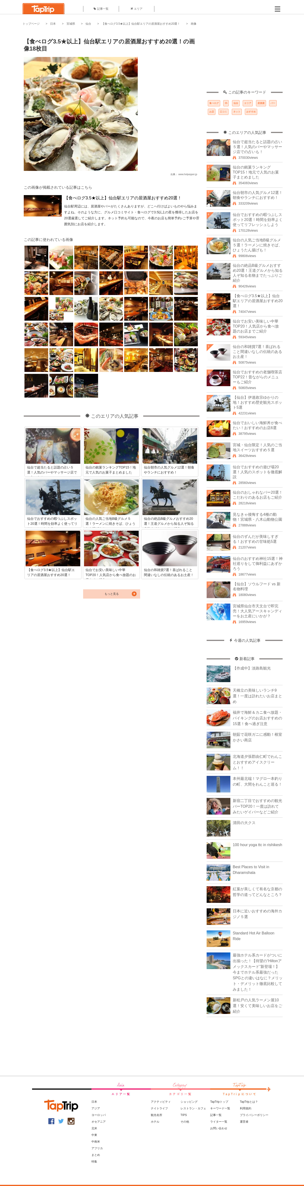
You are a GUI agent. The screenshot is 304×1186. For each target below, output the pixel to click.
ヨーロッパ (98, 1115)
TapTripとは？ (249, 1101)
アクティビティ (161, 1101)
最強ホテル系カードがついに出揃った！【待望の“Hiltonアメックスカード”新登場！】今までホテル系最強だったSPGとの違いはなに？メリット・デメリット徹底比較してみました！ (258, 972)
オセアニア (98, 1121)
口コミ (223, 111)
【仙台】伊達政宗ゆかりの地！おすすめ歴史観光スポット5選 (257, 402)
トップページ (31, 23)
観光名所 (156, 1115)
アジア (95, 1108)
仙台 (88, 23)
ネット (236, 111)
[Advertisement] (245, 60)
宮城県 (70, 23)
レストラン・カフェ (193, 1108)
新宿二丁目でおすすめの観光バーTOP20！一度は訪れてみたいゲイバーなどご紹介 (257, 806)
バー (273, 103)
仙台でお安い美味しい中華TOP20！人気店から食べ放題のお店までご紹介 (256, 326)
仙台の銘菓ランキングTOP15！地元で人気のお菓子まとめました (256, 172)
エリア (136, 8)
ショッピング (189, 1101)
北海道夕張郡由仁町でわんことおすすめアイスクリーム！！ (257, 762)
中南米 (95, 1141)
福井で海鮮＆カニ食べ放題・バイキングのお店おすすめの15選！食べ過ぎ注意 (257, 718)
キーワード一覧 (220, 1108)
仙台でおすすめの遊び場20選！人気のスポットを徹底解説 (257, 472)
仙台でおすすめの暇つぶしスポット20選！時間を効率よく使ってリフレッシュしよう (258, 220)
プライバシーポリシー (254, 1115)
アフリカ (97, 1148)
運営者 (244, 1121)
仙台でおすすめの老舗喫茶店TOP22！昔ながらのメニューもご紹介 (257, 377)
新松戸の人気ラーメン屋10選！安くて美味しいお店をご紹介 (257, 1005)
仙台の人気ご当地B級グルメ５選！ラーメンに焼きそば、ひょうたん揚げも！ (257, 245)
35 (226, 103)
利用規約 (245, 1108)
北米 (94, 1128)
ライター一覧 (218, 1121)
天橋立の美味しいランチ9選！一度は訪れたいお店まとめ (257, 696)
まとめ (95, 1155)
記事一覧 (101, 8)
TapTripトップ (219, 1101)
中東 (94, 1135)
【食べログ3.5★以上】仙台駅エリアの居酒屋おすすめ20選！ (141, 23)
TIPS (183, 1115)
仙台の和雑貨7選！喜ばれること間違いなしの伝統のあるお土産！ (257, 352)
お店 (211, 111)
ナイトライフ (159, 1108)
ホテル (155, 1121)
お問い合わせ (218, 1128)
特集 (94, 1161)
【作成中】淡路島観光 (252, 668)
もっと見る (111, 593)
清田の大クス (244, 823)
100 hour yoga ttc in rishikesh (257, 845)
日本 (53, 23)
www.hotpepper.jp (187, 174)
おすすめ (251, 111)
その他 (184, 1121)
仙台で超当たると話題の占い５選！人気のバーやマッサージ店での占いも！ (257, 147)
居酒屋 (261, 103)
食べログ (214, 103)
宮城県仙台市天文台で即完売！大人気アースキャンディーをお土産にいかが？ (257, 611)
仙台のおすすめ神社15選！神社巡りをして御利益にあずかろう (258, 564)
